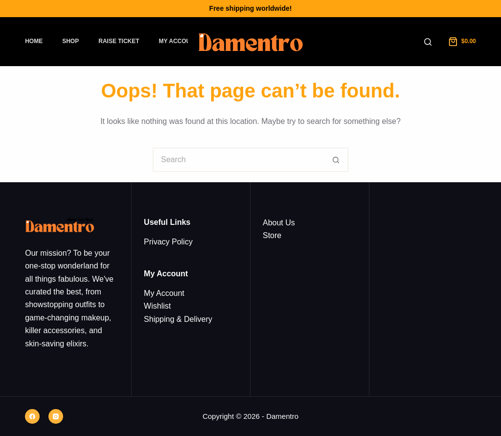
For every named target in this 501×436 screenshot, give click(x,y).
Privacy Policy (168, 242)
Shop (70, 41)
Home (34, 41)
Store (272, 235)
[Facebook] (32, 416)
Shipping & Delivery (178, 319)
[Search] (428, 42)
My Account (179, 41)
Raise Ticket (118, 41)
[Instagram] (55, 416)
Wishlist (157, 306)
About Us (279, 222)
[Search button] (336, 159)
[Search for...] (238, 159)
